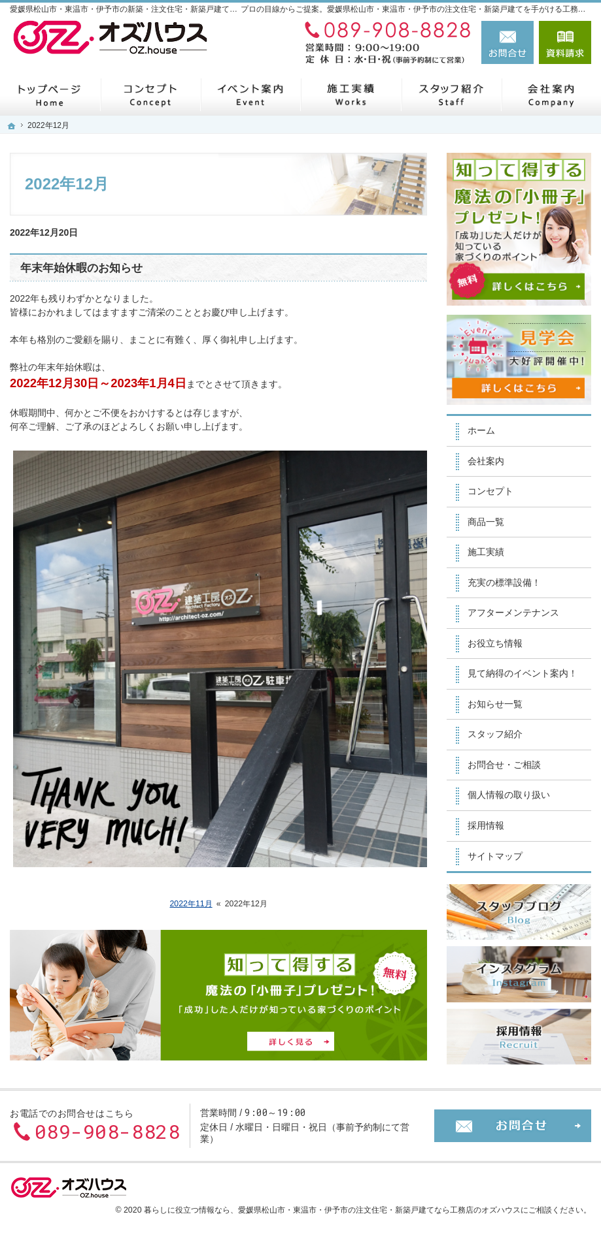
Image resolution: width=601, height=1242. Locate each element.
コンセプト (490, 491)
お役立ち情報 (495, 643)
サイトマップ (495, 856)
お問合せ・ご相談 (504, 764)
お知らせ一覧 (495, 704)
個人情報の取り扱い (509, 794)
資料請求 (565, 42)
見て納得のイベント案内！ (522, 673)
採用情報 (486, 825)
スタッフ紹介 (495, 734)
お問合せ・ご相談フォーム (512, 1125)
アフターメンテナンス (513, 612)
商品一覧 (486, 522)
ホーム (481, 430)
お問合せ (507, 42)
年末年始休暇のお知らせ (81, 268)
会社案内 (486, 461)
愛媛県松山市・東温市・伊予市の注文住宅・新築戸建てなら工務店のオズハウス (379, 1210)
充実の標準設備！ (504, 582)
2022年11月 (191, 903)
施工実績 (486, 552)
